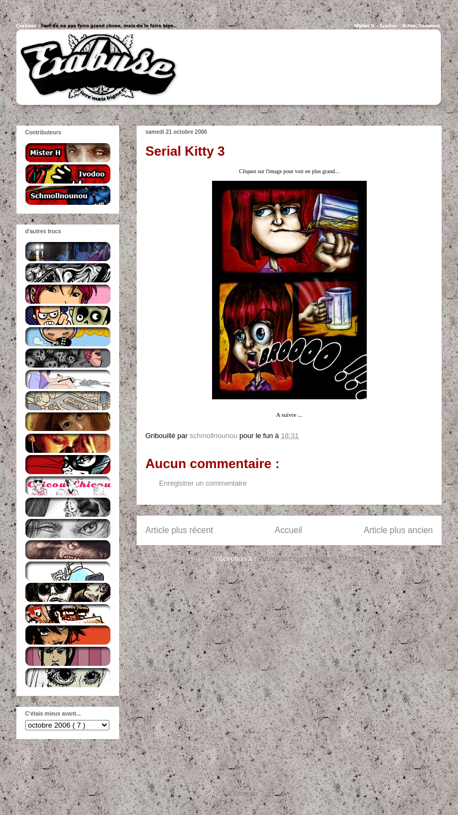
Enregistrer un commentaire (202, 483)
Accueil (288, 530)
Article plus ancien (398, 530)
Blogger (246, 793)
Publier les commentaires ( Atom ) (311, 558)
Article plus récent (179, 530)
